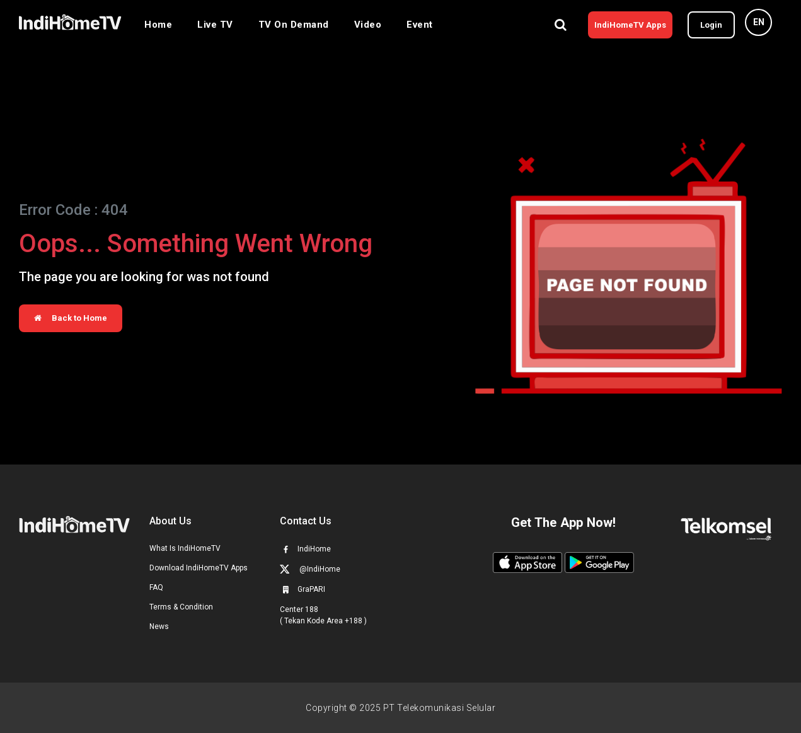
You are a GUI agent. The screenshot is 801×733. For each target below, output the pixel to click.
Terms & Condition (181, 607)
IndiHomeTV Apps (630, 25)
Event (419, 24)
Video (368, 24)
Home (158, 24)
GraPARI (302, 589)
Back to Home (70, 318)
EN (758, 22)
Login (711, 25)
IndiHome (305, 549)
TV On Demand (293, 24)
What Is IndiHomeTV (185, 548)
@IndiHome (310, 569)
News (159, 626)
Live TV (215, 24)
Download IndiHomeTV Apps (198, 567)
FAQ (156, 587)
